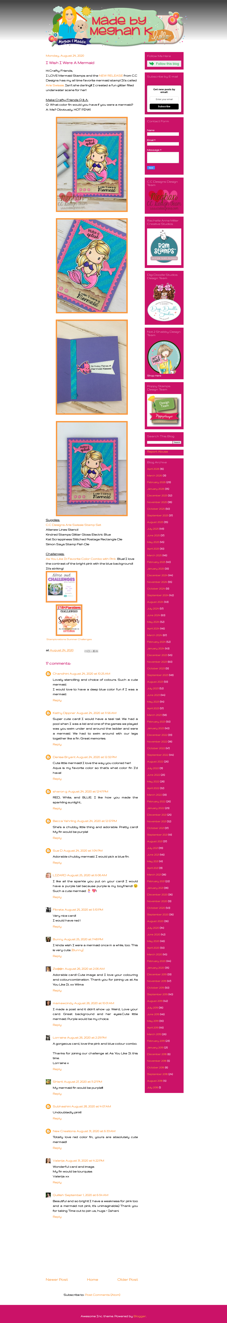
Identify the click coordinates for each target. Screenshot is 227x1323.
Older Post (127, 1279)
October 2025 (156, 508)
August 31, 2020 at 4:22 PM (84, 1160)
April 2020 (153, 947)
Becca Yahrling (64, 821)
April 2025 (153, 548)
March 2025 (154, 555)
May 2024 (153, 621)
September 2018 (157, 1074)
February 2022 (156, 801)
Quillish (58, 1195)
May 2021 (152, 861)
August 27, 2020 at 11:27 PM (83, 1081)
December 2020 (157, 894)
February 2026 (156, 482)
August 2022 (155, 761)
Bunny (58, 939)
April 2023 (153, 708)
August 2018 (155, 1080)
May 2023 (153, 701)
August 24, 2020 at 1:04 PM (82, 850)
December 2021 (156, 814)
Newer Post (57, 1279)
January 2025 (155, 568)
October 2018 (155, 1067)
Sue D (58, 850)
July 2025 (153, 528)
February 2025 (156, 562)
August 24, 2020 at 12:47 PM (88, 791)
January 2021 (155, 887)
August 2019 (155, 1001)
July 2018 (152, 1087)
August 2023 (155, 681)
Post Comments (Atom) (102, 1294)
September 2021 (157, 834)
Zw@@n (58, 968)
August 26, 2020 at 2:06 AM (85, 968)
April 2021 (152, 868)
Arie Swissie (55, 85)
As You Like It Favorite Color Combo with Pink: (81, 558)
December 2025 (157, 495)
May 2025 (153, 542)
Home (92, 1279)
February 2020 (156, 961)
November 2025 (157, 502)
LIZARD (59, 875)
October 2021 (155, 828)
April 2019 (153, 1027)
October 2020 (156, 907)
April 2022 (153, 788)
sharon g (60, 791)
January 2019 (155, 1047)
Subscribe (164, 106)
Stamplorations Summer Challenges (69, 639)
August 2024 (155, 601)
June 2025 (153, 535)
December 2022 (157, 735)
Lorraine (59, 1037)
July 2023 (153, 688)
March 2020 (154, 954)
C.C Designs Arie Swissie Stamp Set (73, 524)
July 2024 (153, 608)
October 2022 (156, 748)
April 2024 (153, 628)
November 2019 (156, 981)
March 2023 (154, 715)
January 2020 (155, 967)
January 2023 (155, 728)
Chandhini (61, 673)
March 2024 (154, 635)
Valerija (59, 1160)
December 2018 (157, 1054)
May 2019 (153, 1021)
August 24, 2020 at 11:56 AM (96, 713)
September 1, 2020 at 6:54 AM (86, 1195)
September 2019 (157, 994)
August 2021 (154, 841)
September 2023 (157, 675)
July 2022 (153, 768)
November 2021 (156, 821)
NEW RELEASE (111, 75)
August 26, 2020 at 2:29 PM (86, 1037)
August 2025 (155, 522)
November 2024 (157, 582)
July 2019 (152, 1007)
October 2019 (155, 987)
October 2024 (156, 588)
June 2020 (153, 934)
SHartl (58, 1081)
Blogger (139, 1316)
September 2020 (158, 914)
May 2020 (153, 941)
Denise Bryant (64, 757)
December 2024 (157, 575)
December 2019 (157, 974)
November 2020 (157, 901)
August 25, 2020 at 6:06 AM (87, 875)
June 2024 (153, 615)
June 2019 (153, 1014)
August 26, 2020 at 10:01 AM (94, 1003)
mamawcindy (63, 1003)
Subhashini (62, 1106)
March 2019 (154, 1034)
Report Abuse (157, 451)
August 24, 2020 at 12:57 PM (97, 821)
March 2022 (154, 794)
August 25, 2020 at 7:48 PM (83, 939)
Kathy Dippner (64, 713)
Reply (57, 700)
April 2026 (153, 468)
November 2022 (157, 741)
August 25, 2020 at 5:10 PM (84, 909)
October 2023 (156, 668)
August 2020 (155, 921)
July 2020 (153, 927)
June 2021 (153, 854)
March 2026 (154, 475)
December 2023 (157, 655)
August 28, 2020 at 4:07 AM (91, 1106)
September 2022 (157, 754)
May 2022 (153, 781)
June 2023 (153, 695)
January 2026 (155, 488)
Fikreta (58, 909)
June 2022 (153, 774)
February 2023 (156, 721)
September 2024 (158, 595)
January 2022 (155, 808)
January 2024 (155, 648)
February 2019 (156, 1040)
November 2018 (156, 1060)
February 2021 (156, 881)
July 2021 (152, 848)
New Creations (64, 1131)
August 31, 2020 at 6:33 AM (96, 1131)
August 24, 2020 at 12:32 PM (96, 757)
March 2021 (154, 874)
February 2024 (156, 641)
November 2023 (157, 661)
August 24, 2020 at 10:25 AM (89, 673)
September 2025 (157, 515)
